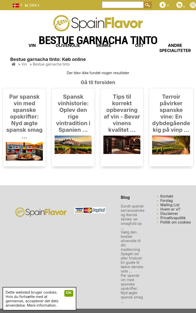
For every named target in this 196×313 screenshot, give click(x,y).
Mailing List (169, 205)
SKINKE (103, 45)
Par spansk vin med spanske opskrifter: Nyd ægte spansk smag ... (24, 116)
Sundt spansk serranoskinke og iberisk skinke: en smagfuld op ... (132, 217)
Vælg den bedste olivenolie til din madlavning (131, 241)
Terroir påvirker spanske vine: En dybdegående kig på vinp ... (171, 113)
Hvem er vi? (170, 209)
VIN (32, 45)
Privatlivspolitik (173, 218)
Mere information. (42, 305)
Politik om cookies (175, 222)
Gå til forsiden (98, 82)
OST (139, 45)
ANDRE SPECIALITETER (175, 48)
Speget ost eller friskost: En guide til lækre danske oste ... (132, 262)
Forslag (166, 200)
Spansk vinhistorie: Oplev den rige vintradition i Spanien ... (73, 113)
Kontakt (166, 196)
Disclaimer (169, 213)
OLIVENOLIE (68, 45)
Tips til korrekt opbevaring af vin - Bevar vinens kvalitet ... (122, 113)
